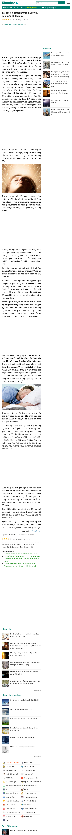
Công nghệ (18, 8)
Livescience (35, 531)
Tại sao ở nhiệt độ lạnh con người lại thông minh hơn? (22, 556)
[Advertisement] (21, 41)
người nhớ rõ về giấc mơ (10, 547)
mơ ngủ (19, 544)
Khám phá (8, 24)
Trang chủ (7, 7)
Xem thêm (37, 690)
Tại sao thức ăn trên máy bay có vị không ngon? (20, 566)
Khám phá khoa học (32, 8)
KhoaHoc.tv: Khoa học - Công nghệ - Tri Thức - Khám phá (12, 3)
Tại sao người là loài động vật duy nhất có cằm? (20, 563)
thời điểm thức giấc (26, 547)
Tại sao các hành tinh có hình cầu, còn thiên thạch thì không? (21, 560)
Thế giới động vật (49, 8)
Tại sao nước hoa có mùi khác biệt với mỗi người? (20, 553)
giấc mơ (12, 544)
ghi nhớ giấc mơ (28, 544)
